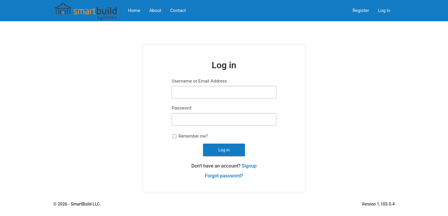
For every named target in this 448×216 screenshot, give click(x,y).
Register (360, 10)
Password (181, 108)
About (155, 10)
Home (134, 10)
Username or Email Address (199, 81)
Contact (178, 10)
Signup (249, 166)
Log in (384, 10)
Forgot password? (224, 176)
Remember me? (193, 136)
